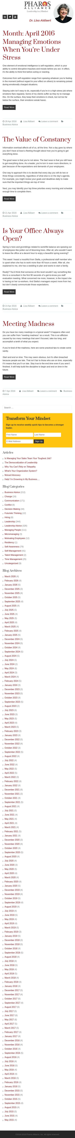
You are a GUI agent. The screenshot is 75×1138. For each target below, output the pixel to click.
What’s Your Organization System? (21, 471)
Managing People (13, 530)
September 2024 (12, 652)
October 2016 (11, 1049)
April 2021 (9, 823)
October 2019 (11, 898)
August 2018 (10, 957)
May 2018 (9, 969)
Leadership (10, 521)
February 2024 (11, 681)
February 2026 (11, 581)
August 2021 (10, 806)
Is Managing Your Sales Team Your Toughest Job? (28, 458)
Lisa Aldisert (27, 121)
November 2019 (12, 894)
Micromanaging (12, 534)
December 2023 (12, 689)
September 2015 (12, 1103)
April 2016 (9, 1074)
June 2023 (9, 714)
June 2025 (9, 614)
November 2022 (12, 744)
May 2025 (9, 618)
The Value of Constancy (37, 139)
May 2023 (9, 718)
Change (8, 496)
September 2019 (12, 902)
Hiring (7, 517)
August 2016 (10, 1057)
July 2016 (9, 1061)
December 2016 (12, 1040)
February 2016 (11, 1082)
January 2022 (11, 785)
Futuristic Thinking (13, 513)
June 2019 (9, 915)
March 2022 (10, 777)
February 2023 (11, 731)
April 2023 (9, 723)
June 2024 (9, 664)
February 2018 (11, 982)
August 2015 (10, 1107)
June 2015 (9, 1116)
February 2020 (11, 882)
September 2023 (12, 702)
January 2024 (11, 685)
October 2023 (11, 698)
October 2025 (11, 597)
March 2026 (10, 576)
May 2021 (9, 819)
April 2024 (9, 672)
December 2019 (12, 890)
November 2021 (12, 794)
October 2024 (11, 647)
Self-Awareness (12, 547)
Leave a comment (49, 121)
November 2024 (12, 643)
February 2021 (11, 831)
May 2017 (9, 1019)
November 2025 (12, 593)
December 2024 (12, 639)
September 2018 (12, 953)
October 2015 (11, 1099)
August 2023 (10, 706)
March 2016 (10, 1078)
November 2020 (12, 844)
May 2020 (9, 869)
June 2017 (9, 1015)
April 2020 (9, 873)
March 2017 (10, 1028)
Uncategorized (11, 563)
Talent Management (14, 555)
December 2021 (12, 790)
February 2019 (11, 932)
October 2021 (11, 798)
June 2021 (9, 815)
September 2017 (12, 1003)
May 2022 (9, 769)
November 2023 (12, 693)
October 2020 (11, 848)
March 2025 (10, 627)
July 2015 (9, 1111)
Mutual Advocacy (12, 475)
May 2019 (9, 919)
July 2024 (9, 660)
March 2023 (10, 727)
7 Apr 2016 (9, 391)
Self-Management (13, 551)
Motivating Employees (15, 538)
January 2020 (11, 886)
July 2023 (9, 710)
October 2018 (11, 948)
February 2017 (11, 1032)
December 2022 (12, 739)
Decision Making (12, 509)
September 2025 (12, 601)
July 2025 (9, 610)
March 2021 (10, 827)
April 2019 (9, 923)
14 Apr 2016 (9, 306)
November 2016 (12, 1045)
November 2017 (12, 994)
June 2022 (9, 764)
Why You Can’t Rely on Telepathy (20, 467)
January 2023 (11, 735)
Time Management (13, 559)
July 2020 (9, 861)
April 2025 (9, 622)
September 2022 (12, 752)
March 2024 (10, 677)
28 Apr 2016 (9, 121)
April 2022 (9, 773)
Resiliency (9, 542)
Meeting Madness (28, 324)
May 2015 (9, 1120)
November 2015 (12, 1095)
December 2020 (12, 840)
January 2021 (11, 836)
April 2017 (9, 1024)
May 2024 (9, 668)
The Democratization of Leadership (21, 462)
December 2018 (12, 940)
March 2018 (10, 978)
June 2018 (9, 965)
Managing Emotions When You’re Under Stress (32, 50)
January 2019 (11, 936)
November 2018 (12, 944)
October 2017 (11, 999)
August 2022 (10, 756)
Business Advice (10, 124)
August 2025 (10, 606)
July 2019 (9, 911)
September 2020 (12, 852)
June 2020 (9, 865)
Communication (12, 501)
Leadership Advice (13, 526)
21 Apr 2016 (9, 213)
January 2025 (11, 635)
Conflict (8, 505)
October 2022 (11, 748)
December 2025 (12, 589)
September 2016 (12, 1053)
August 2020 (10, 856)
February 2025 (11, 631)
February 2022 (11, 781)
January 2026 (11, 585)
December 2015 (12, 1091)
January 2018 (11, 986)
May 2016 (9, 1070)
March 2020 (10, 877)
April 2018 (9, 973)
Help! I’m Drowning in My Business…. (22, 479)
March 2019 (10, 927)
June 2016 (9, 1065)
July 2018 (9, 961)
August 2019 (10, 907)
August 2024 (10, 656)
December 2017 (12, 990)
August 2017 (10, 1007)
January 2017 (11, 1036)
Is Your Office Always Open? (33, 235)
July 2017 (9, 1011)
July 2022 (9, 760)
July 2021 (9, 810)
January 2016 (11, 1086)
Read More (9, 107)
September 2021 (12, 802)
